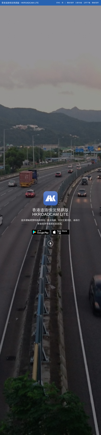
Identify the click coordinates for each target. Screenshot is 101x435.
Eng (58, 4)
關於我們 (70, 4)
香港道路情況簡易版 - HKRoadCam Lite (21, 4)
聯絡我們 (95, 4)
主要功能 (78, 4)
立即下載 (87, 4)
